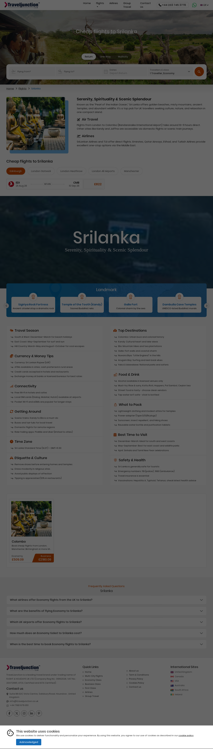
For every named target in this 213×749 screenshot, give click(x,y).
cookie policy (186, 735)
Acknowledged (28, 742)
